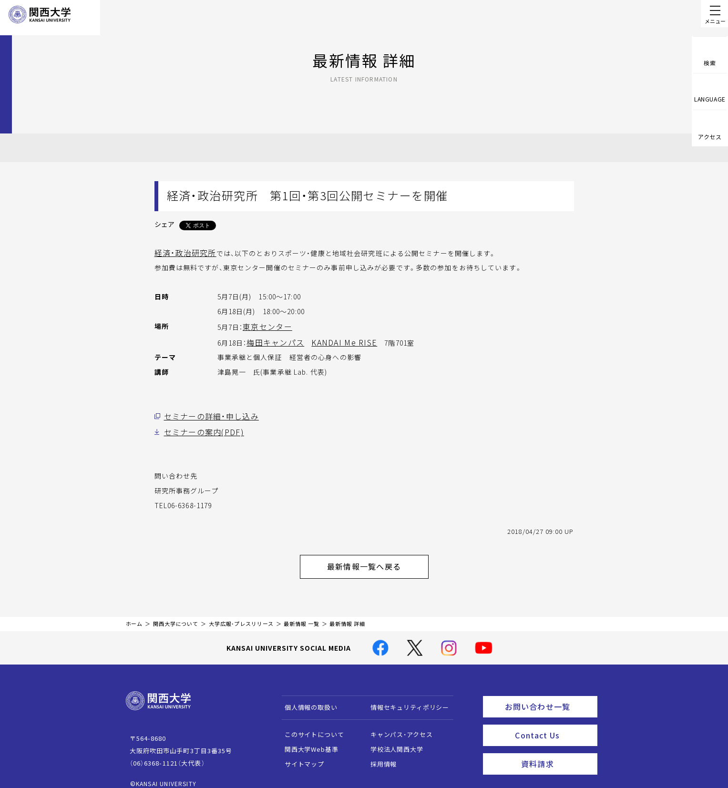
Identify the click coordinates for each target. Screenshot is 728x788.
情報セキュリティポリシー (405, 697)
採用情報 (379, 754)
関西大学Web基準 (307, 739)
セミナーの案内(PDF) (198, 427)
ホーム (134, 614)
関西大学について (175, 614)
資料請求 (556, 748)
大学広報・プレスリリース (241, 614)
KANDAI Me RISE (331, 340)
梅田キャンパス (271, 340)
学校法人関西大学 (392, 739)
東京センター (264, 325)
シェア (164, 224)
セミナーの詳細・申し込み (205, 413)
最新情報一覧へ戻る (376, 559)
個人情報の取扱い (306, 697)
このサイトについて (309, 724)
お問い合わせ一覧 (549, 695)
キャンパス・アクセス (397, 724)
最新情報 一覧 (301, 614)
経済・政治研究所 (181, 252)
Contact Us (552, 722)
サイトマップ (299, 754)
